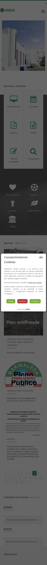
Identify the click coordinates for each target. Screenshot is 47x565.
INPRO (27, 309)
